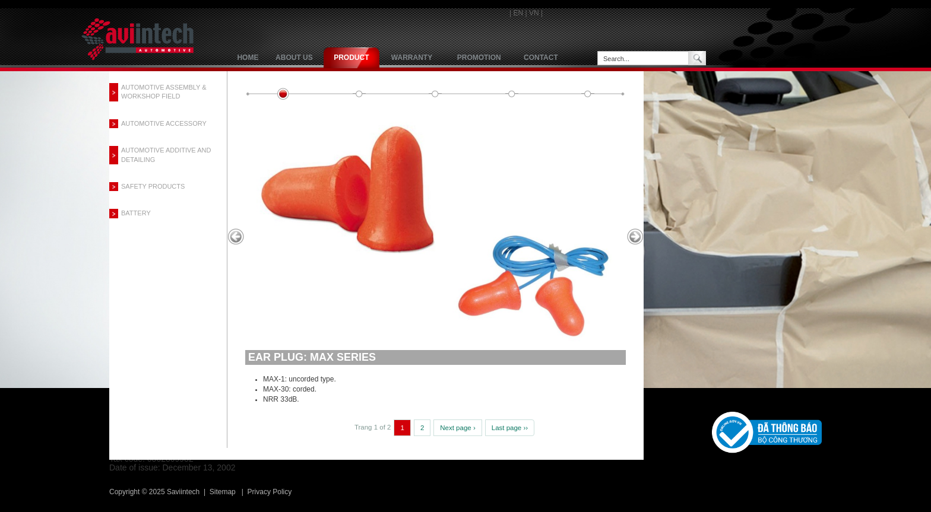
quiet (512, 93)
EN (518, 13)
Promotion (479, 57)
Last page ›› (510, 427)
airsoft (435, 93)
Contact (541, 57)
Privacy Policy (270, 492)
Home (247, 57)
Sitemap (223, 492)
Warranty (411, 57)
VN (534, 13)
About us (294, 57)
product (351, 57)
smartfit (359, 93)
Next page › (457, 427)
